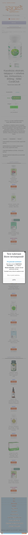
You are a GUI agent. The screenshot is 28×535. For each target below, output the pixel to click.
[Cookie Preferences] (2, 533)
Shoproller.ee (24, 533)
